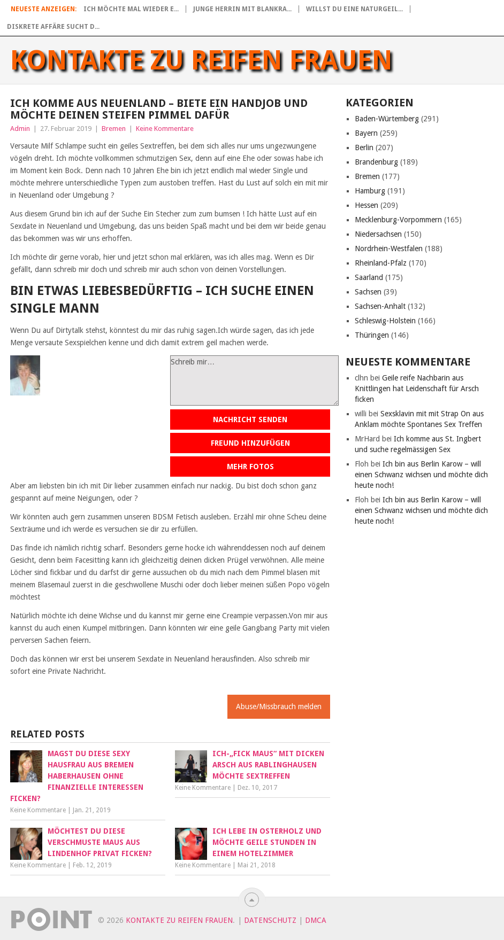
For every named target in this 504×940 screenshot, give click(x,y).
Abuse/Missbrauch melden (279, 706)
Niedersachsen (378, 234)
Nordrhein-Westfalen (389, 248)
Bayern (366, 133)
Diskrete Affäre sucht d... (53, 26)
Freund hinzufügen (250, 443)
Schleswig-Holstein (385, 320)
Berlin (364, 147)
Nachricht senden (250, 419)
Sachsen (368, 292)
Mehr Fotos (250, 466)
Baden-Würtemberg (387, 118)
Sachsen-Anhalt (380, 306)
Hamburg (370, 191)
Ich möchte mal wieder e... (131, 9)
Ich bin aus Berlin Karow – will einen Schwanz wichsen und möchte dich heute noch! (421, 475)
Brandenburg (376, 162)
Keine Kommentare (165, 129)
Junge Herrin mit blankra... (242, 9)
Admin (20, 129)
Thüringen (372, 335)
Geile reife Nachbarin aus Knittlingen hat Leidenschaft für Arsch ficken (417, 388)
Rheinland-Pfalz (381, 263)
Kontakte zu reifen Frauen (201, 60)
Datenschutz (270, 920)
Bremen (114, 129)
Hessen (366, 205)
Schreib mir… (254, 380)
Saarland (369, 277)
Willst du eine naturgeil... (354, 9)
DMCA (315, 920)
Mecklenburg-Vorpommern (398, 219)
